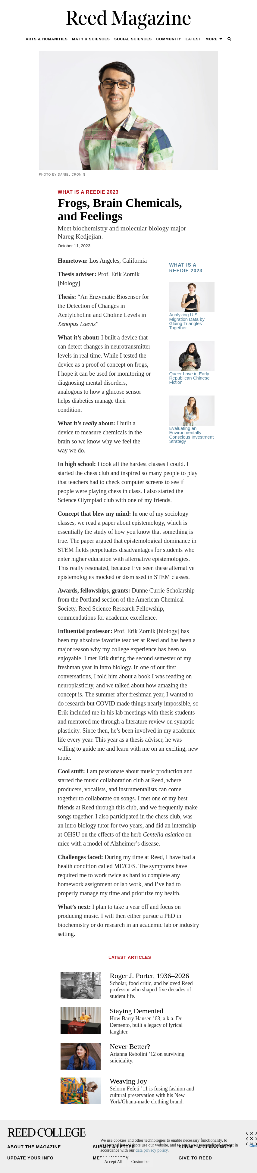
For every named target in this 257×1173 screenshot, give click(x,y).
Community (168, 39)
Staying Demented (136, 1011)
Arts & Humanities (47, 39)
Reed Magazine (128, 20)
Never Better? (130, 1046)
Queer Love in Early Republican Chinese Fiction (192, 363)
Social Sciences (133, 39)
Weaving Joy (128, 1081)
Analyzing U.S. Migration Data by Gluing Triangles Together (192, 306)
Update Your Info (30, 1158)
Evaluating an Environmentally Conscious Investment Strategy (192, 420)
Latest (193, 39)
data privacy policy (152, 1150)
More (214, 39)
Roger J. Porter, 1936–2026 (149, 976)
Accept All (113, 1161)
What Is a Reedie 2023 (88, 192)
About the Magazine (34, 1146)
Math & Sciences (91, 39)
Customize (140, 1161)
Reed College (47, 1132)
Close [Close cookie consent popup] (253, 1144)
